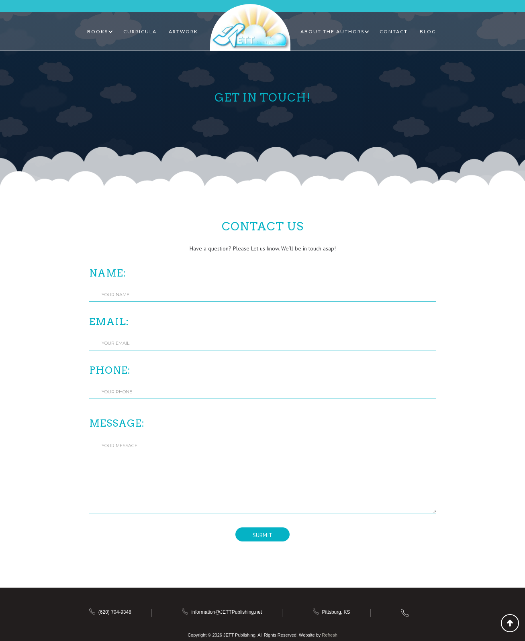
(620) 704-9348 (114, 612)
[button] (100, 32)
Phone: (110, 370)
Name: (107, 273)
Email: (109, 322)
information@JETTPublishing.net (226, 612)
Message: (117, 423)
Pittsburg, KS (336, 612)
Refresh (329, 635)
